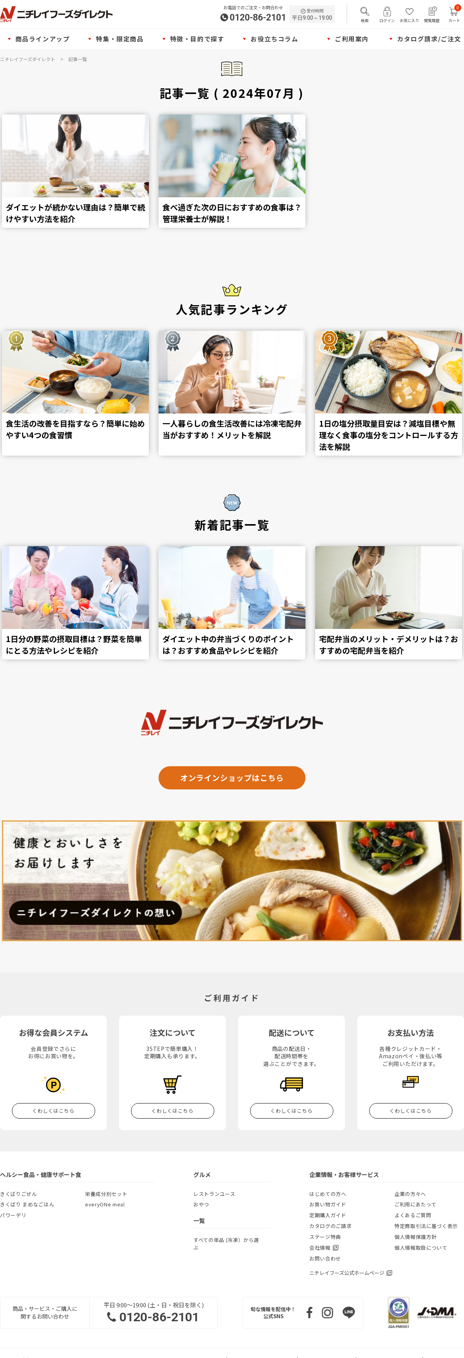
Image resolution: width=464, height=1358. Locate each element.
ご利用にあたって (415, 1204)
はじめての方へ (327, 1193)
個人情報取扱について (420, 1247)
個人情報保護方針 (415, 1236)
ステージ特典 (325, 1236)
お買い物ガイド (327, 1204)
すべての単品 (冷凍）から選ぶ (226, 1243)
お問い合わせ (325, 1258)
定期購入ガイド (327, 1215)
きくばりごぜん (18, 1193)
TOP (450, 955)
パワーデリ (13, 1215)
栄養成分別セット (106, 1193)
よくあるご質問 (413, 1215)
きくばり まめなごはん (27, 1204)
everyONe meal (105, 1204)
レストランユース (214, 1193)
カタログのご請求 (330, 1226)
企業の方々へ (410, 1193)
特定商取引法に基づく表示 (426, 1226)
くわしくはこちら (53, 1110)
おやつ (201, 1204)
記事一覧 (77, 59)
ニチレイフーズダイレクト (27, 59)
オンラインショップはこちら (232, 777)
